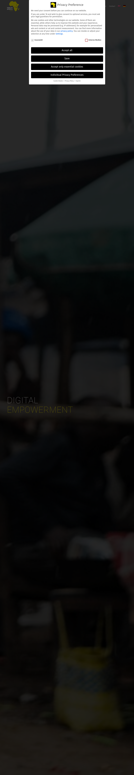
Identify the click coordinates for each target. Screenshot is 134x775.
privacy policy (67, 31)
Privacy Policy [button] (69, 81)
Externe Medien (93, 40)
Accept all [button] (67, 50)
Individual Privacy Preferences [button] (67, 74)
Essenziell (37, 40)
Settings (59, 34)
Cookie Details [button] (58, 81)
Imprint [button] (78, 81)
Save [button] (67, 58)
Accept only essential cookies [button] (67, 66)
